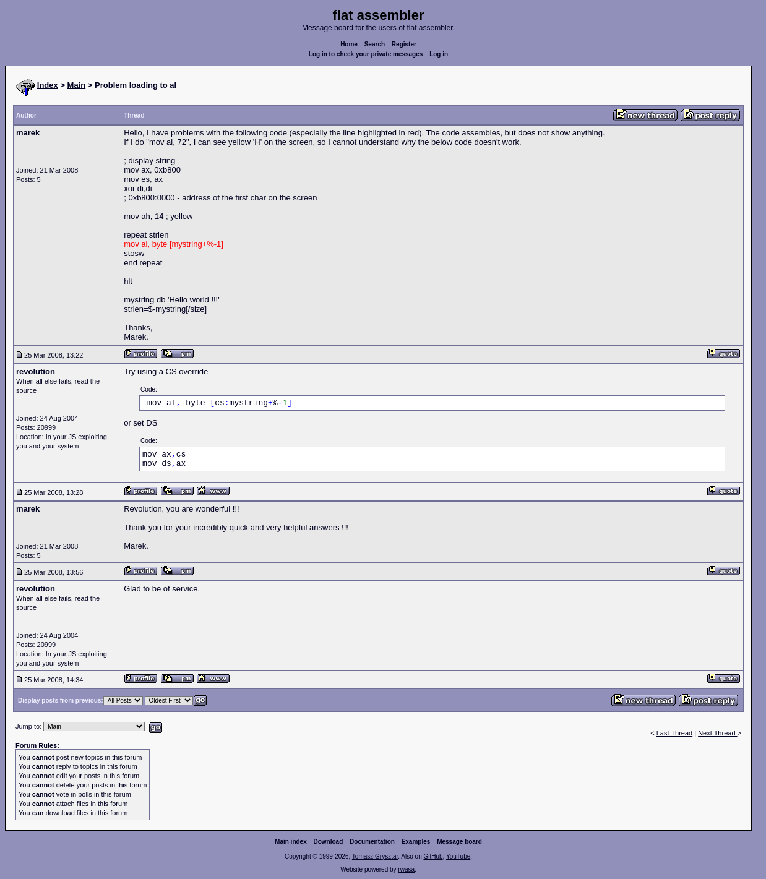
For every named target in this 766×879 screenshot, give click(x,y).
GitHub (432, 856)
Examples (416, 841)
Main (76, 85)
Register (404, 44)
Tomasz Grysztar (375, 856)
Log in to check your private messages (366, 54)
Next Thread (717, 733)
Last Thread (674, 733)
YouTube (458, 856)
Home (349, 44)
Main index (291, 841)
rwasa (406, 869)
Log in (438, 54)
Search (374, 44)
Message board (459, 841)
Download (328, 841)
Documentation (372, 841)
